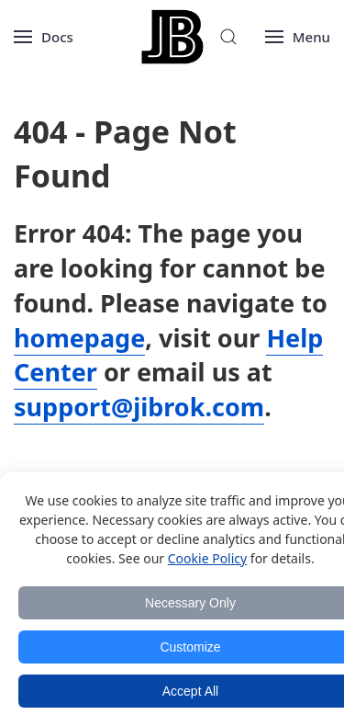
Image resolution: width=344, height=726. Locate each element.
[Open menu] (43, 37)
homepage (79, 338)
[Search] (228, 37)
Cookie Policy (207, 558)
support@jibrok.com (139, 407)
